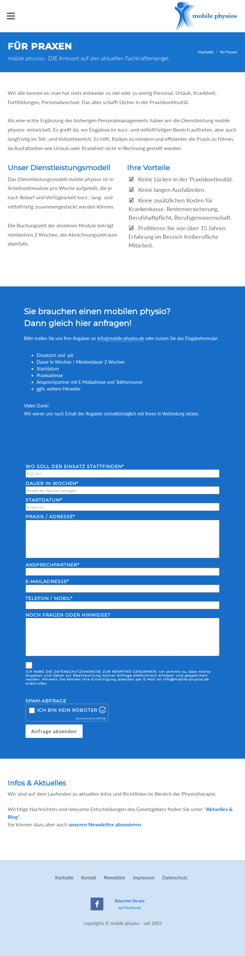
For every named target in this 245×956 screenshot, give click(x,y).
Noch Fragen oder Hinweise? (68, 615)
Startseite (205, 51)
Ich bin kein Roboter (67, 710)
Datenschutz (174, 877)
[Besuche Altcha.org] (102, 711)
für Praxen (228, 51)
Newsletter (114, 877)
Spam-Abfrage (46, 701)
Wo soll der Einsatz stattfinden (75, 466)
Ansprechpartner (52, 565)
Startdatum (44, 500)
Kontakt (88, 877)
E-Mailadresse (47, 581)
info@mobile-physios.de (120, 338)
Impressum (144, 877)
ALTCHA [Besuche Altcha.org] (101, 718)
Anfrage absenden (54, 731)
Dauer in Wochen (52, 483)
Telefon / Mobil (49, 598)
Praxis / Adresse (50, 517)
